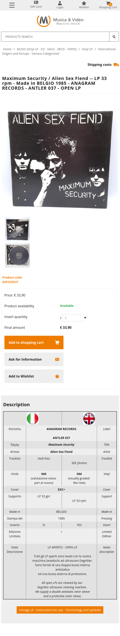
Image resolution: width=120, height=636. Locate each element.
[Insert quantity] (72, 318)
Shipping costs (103, 64)
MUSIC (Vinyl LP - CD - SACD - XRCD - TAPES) (47, 49)
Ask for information (25, 359)
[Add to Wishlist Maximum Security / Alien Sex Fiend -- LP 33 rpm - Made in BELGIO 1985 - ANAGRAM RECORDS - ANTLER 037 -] (33, 376)
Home (7, 49)
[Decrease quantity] (60, 317)
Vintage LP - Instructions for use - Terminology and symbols (60, 610)
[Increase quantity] (85, 317)
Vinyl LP (87, 49)
